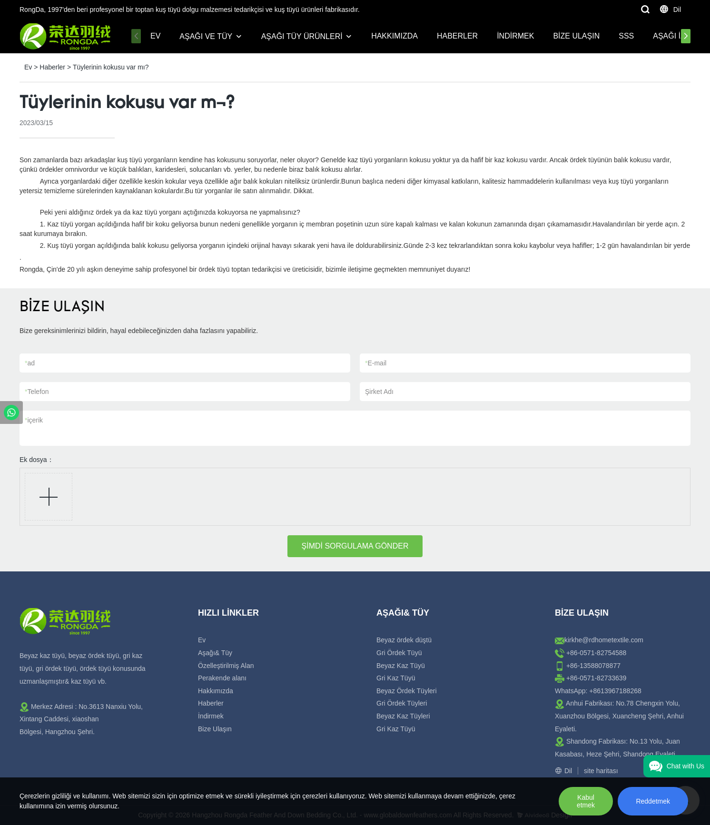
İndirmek (515, 36)
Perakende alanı (222, 678)
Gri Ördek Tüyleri (401, 703)
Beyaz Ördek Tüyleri (406, 691)
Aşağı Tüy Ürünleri (302, 36)
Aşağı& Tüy (215, 653)
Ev (155, 36)
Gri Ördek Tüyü (399, 653)
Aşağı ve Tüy (205, 36)
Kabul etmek (586, 801)
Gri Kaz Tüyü (395, 678)
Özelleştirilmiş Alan (226, 665)
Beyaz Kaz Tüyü (400, 665)
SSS (626, 36)
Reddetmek (653, 801)
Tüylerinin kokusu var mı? (111, 67)
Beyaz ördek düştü (404, 640)
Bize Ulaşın (576, 36)
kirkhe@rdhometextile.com (603, 640)
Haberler (457, 36)
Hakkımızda (394, 36)
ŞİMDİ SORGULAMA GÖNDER (355, 546)
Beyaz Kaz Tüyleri (403, 716)
